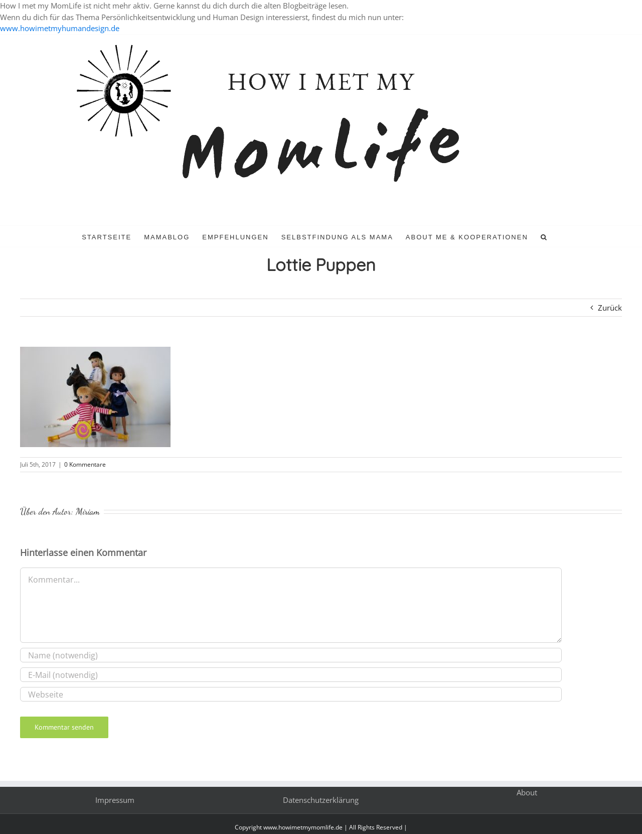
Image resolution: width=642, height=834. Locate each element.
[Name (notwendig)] (291, 655)
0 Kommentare (85, 464)
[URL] (291, 694)
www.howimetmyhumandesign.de (59, 28)
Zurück (610, 308)
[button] (544, 236)
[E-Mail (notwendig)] (291, 674)
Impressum (114, 800)
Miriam (88, 511)
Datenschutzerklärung (321, 800)
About (527, 792)
